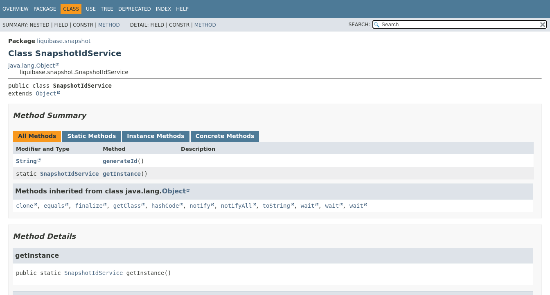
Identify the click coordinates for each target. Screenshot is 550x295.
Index (163, 9)
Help (182, 9)
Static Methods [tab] (91, 136)
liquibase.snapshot (63, 41)
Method (109, 25)
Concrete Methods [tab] (225, 136)
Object (46, 93)
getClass (127, 205)
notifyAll (236, 205)
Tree (107, 9)
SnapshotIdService (69, 173)
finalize (88, 205)
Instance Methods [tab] (155, 136)
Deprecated (134, 9)
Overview (15, 9)
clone (24, 205)
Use (91, 9)
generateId (120, 161)
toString (276, 205)
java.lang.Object (31, 65)
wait (308, 205)
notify (199, 205)
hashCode (165, 205)
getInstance (122, 173)
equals (54, 205)
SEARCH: (359, 24)
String (26, 161)
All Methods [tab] (37, 136)
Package (45, 9)
